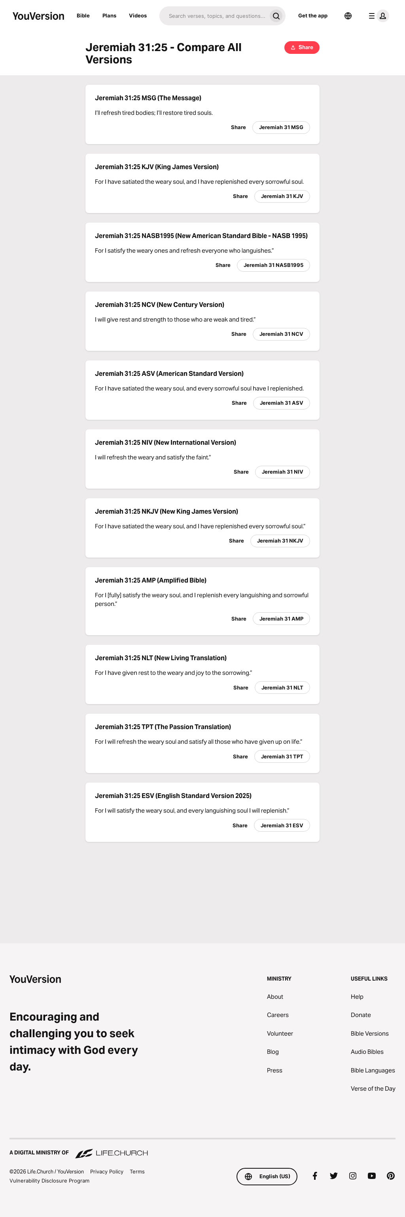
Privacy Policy (106, 1171)
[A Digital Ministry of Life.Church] (202, 1148)
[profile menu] (377, 16)
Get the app (312, 15)
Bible (83, 15)
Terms (137, 1171)
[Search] (213, 16)
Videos (138, 15)
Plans (109, 15)
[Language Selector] (348, 16)
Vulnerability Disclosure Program (49, 1180)
